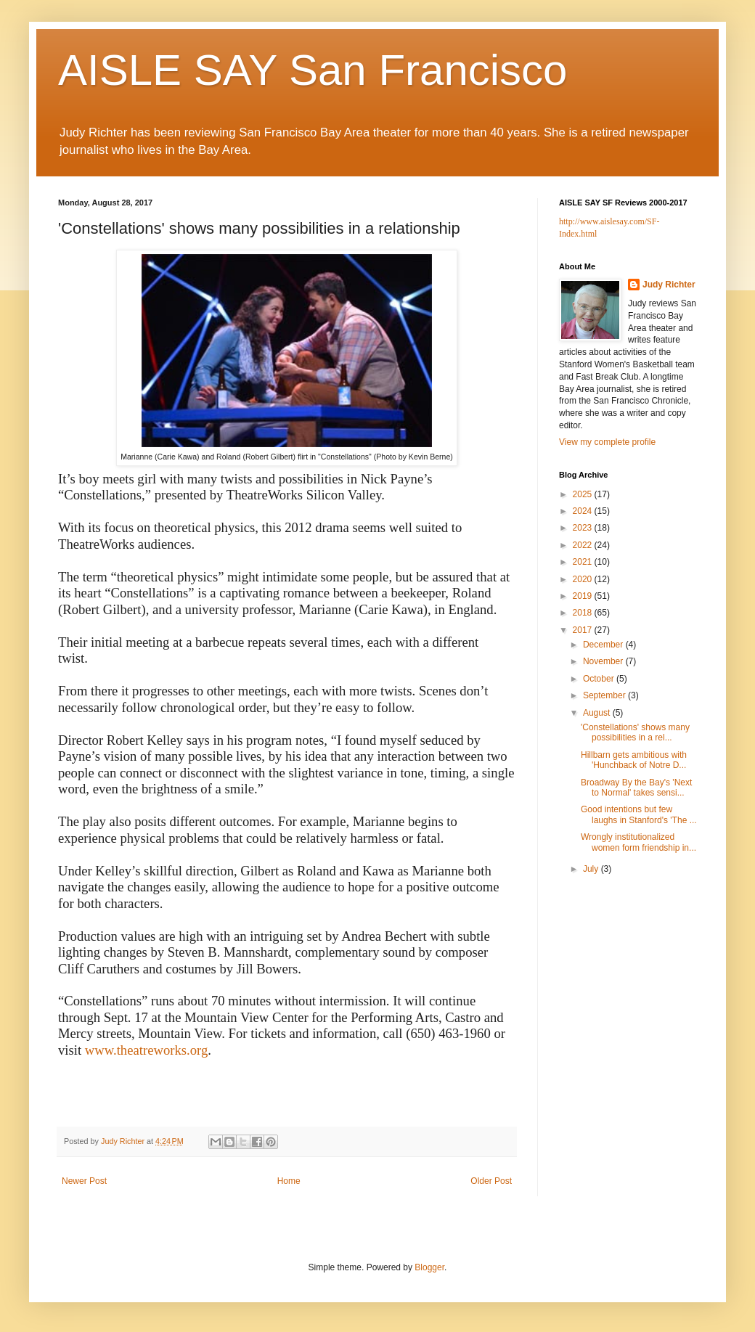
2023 (584, 528)
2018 (584, 613)
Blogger (429, 1267)
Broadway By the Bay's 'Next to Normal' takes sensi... (636, 787)
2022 (584, 545)
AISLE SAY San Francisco (312, 70)
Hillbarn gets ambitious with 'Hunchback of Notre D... (634, 760)
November (604, 661)
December (604, 645)
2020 (584, 579)
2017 (584, 630)
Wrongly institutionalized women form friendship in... (638, 842)
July (592, 869)
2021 (584, 562)
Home (289, 1181)
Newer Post (84, 1181)
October (599, 679)
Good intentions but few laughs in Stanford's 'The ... (639, 814)
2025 (584, 494)
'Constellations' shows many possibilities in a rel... (635, 732)
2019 (584, 596)
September (605, 695)
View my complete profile (607, 442)
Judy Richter (668, 284)
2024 (584, 511)
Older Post (491, 1181)
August (598, 713)
